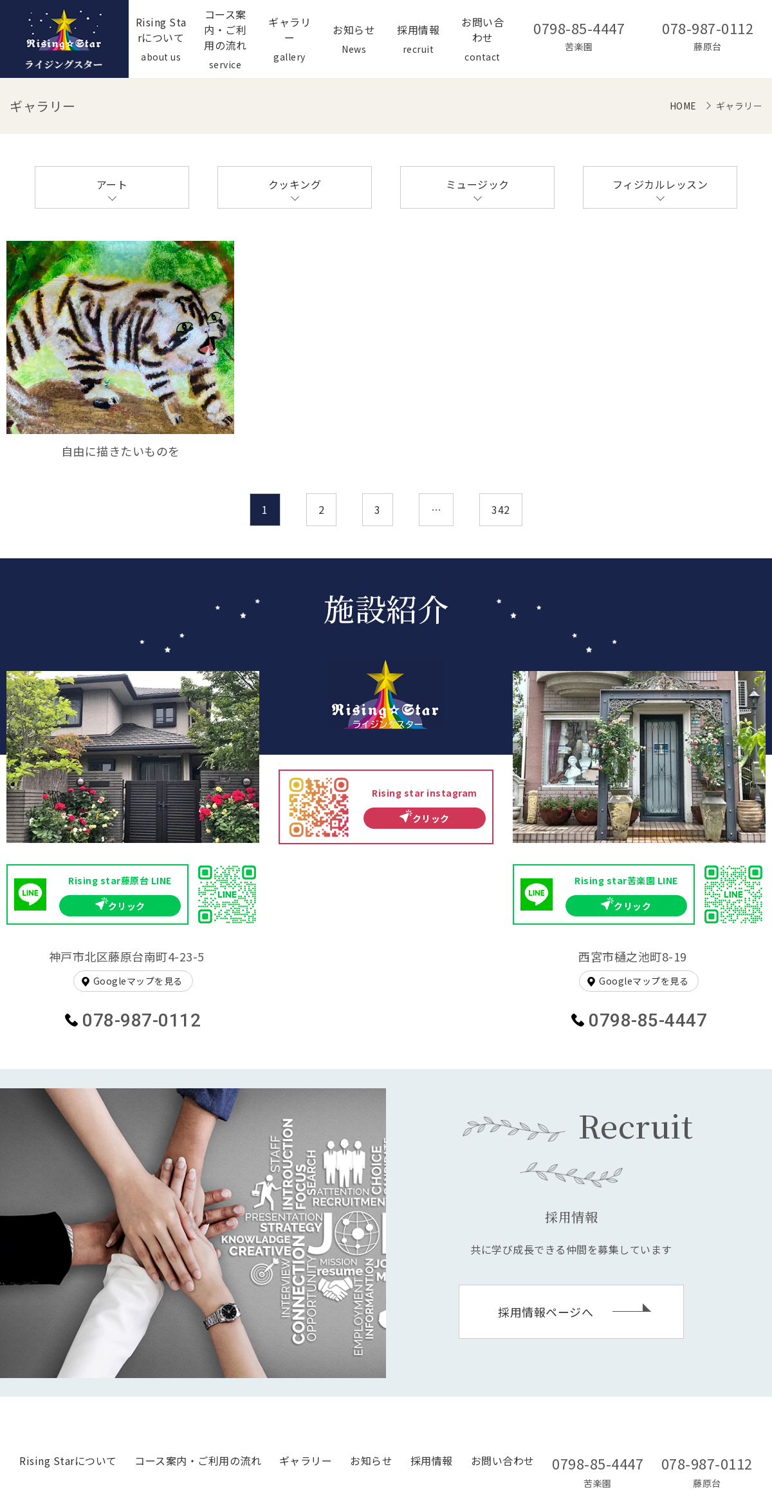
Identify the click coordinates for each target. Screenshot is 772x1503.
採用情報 (431, 1460)
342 (501, 509)
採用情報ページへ (545, 1311)
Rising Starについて (68, 1460)
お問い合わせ (503, 1460)
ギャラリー (306, 1460)
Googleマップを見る (138, 980)
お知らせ (371, 1460)
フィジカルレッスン (660, 184)
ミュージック (478, 184)
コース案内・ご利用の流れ (197, 1460)
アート (112, 184)
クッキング (295, 184)
